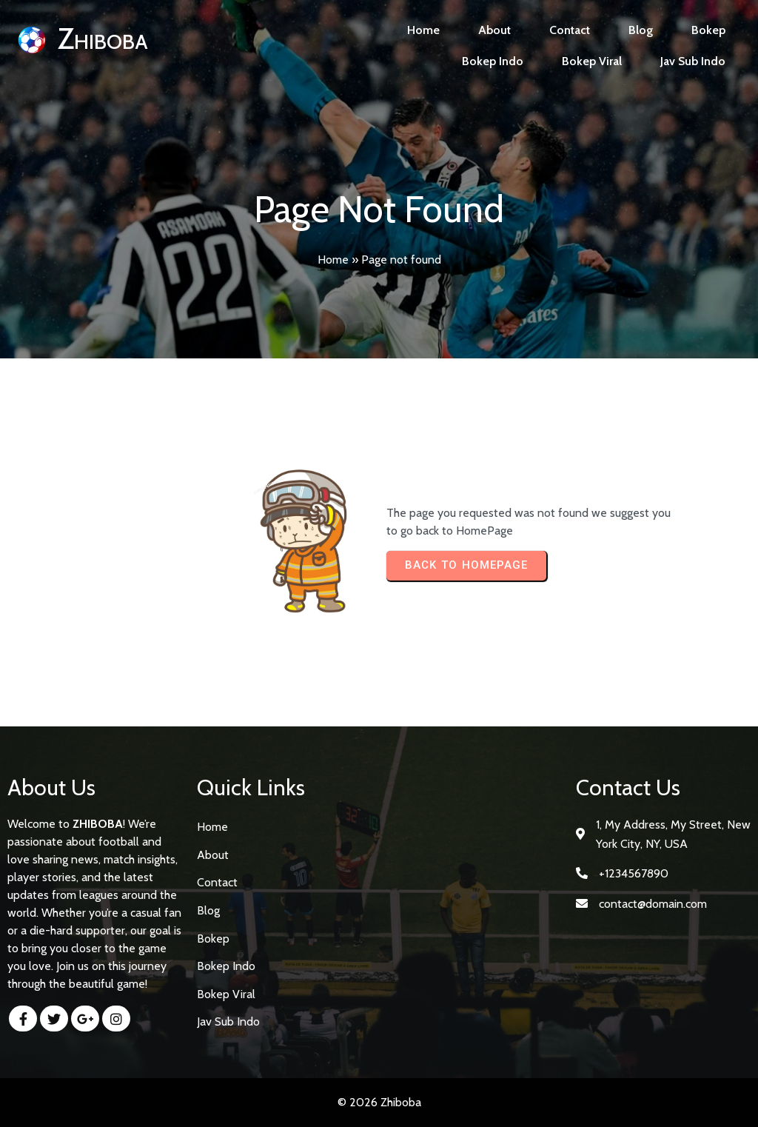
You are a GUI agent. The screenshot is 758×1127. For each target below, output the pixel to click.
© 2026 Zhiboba (379, 1102)
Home (333, 260)
